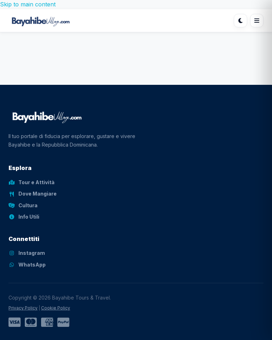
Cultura (23, 205)
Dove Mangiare (32, 194)
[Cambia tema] (240, 20)
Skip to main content (28, 4)
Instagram (26, 253)
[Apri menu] (257, 20)
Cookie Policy (55, 308)
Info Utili (23, 217)
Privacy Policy (23, 308)
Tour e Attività (31, 182)
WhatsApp (27, 265)
